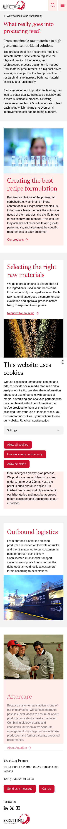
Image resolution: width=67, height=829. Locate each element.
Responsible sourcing (20, 313)
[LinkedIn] (6, 808)
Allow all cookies (17, 444)
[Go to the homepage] (17, 819)
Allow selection (16, 463)
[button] (52, 5)
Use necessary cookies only (25, 454)
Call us (46, 788)
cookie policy (40, 420)
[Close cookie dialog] (62, 362)
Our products (15, 239)
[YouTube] (18, 808)
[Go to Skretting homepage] (14, 5)
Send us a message (19, 788)
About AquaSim (17, 747)
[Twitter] (12, 808)
